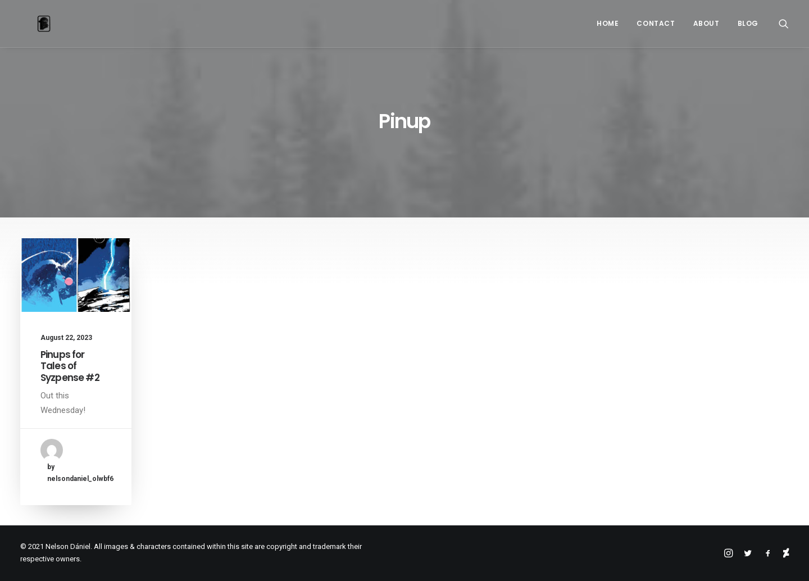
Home (608, 23)
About (706, 23)
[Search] (784, 23)
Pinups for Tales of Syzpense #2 (69, 366)
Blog (748, 23)
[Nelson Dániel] (27, 23)
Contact (656, 23)
